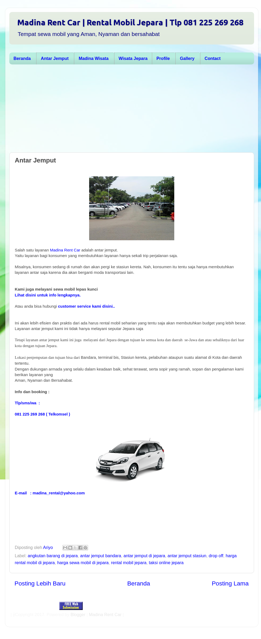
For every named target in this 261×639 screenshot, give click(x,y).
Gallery (187, 58)
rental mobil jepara (128, 562)
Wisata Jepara (133, 58)
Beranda (22, 58)
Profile (163, 58)
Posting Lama (230, 583)
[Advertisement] (107, 109)
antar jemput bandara (100, 555)
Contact (213, 58)
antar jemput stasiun (187, 555)
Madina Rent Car (65, 250)
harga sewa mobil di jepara (83, 562)
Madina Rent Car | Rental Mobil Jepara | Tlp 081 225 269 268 (130, 22)
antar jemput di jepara (144, 555)
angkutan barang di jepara (53, 555)
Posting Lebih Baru (40, 583)
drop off (216, 555)
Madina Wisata (94, 58)
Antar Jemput (54, 58)
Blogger (78, 614)
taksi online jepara (166, 562)
